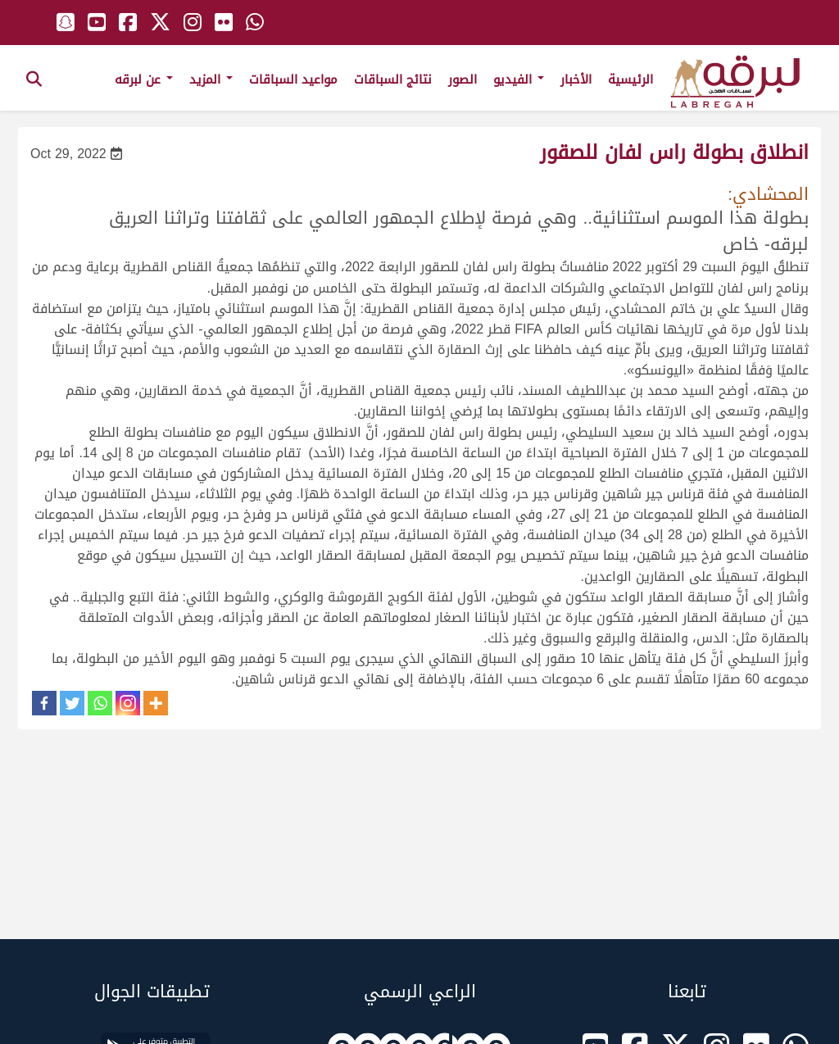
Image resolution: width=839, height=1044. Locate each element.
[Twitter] (72, 703)
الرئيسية (630, 79)
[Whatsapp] (100, 703)
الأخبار (576, 79)
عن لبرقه (144, 79)
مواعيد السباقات (293, 79)
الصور (462, 79)
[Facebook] (44, 703)
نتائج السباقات (393, 79)
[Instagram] (128, 703)
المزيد (211, 79)
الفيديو (518, 79)
